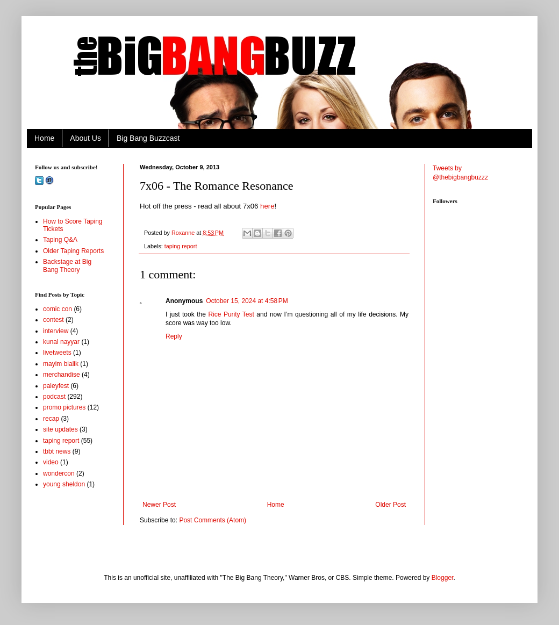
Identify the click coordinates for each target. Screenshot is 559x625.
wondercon (59, 473)
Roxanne (183, 232)
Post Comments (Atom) (212, 520)
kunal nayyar (61, 342)
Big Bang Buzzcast (148, 138)
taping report (180, 246)
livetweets (57, 352)
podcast (54, 396)
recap (51, 418)
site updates (60, 429)
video (51, 462)
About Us (85, 138)
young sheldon (64, 484)
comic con (57, 309)
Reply (174, 336)
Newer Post (159, 504)
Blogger (443, 577)
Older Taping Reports (73, 251)
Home (44, 138)
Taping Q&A (60, 239)
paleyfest (56, 386)
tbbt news (56, 451)
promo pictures (64, 407)
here (267, 206)
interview (55, 331)
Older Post (390, 504)
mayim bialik (60, 364)
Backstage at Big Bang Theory (67, 265)
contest (53, 320)
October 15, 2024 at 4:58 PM (247, 301)
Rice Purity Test (231, 314)
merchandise (61, 374)
